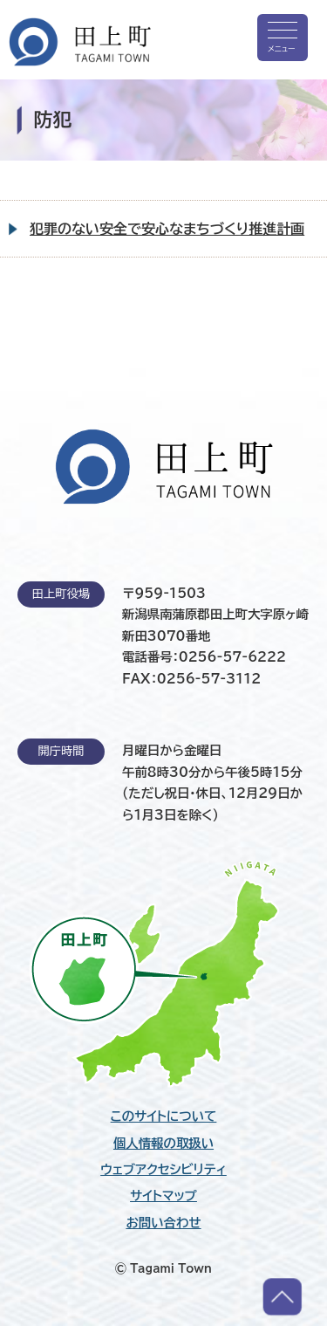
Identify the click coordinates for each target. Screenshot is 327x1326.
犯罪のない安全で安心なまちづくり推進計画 (167, 229)
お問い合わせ (163, 1223)
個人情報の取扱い (163, 1143)
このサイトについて (164, 1116)
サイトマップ (163, 1196)
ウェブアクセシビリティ (163, 1170)
